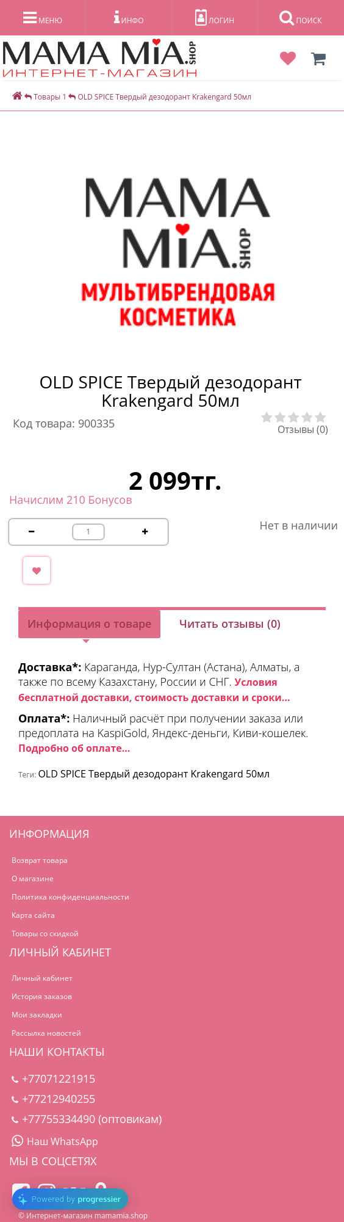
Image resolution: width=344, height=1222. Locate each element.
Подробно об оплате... (74, 748)
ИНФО (129, 17)
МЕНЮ (42, 17)
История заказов (42, 996)
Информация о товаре (89, 623)
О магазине (33, 878)
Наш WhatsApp (55, 1141)
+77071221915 (53, 1078)
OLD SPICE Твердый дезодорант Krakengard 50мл (154, 773)
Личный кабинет (42, 978)
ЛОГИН (214, 17)
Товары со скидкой (45, 933)
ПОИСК (300, 17)
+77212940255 (53, 1098)
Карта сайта (33, 915)
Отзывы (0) (303, 429)
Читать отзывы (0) (230, 623)
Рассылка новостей (46, 1033)
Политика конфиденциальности (70, 897)
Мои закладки (37, 1014)
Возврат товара (40, 860)
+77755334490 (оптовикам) (87, 1118)
